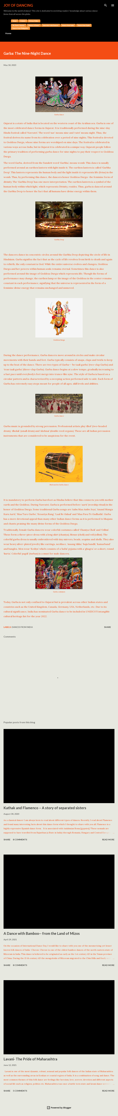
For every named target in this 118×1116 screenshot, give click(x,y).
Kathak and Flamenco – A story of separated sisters (45, 808)
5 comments (20, 1090)
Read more (108, 839)
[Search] (105, 5)
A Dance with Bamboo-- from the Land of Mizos (42, 933)
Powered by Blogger (59, 1107)
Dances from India (22, 627)
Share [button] (107, 627)
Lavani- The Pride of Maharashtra (30, 1059)
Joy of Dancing (18, 5)
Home (8, 33)
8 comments (20, 839)
